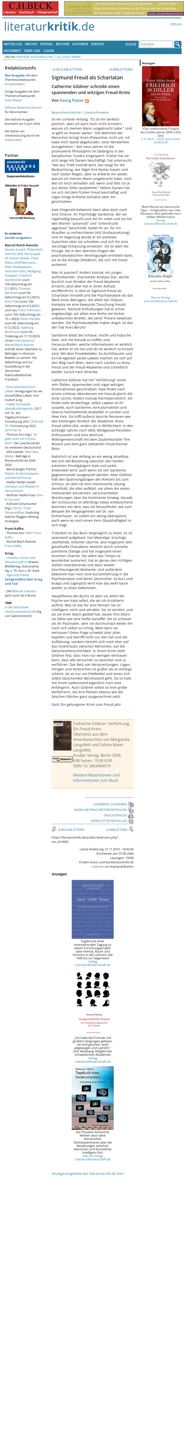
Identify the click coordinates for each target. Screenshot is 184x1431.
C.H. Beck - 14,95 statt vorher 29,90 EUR (160, 140)
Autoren (80, 44)
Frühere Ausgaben (31, 57)
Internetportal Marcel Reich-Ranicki (19, 342)
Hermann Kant (15, 271)
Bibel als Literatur (24, 591)
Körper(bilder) (15, 84)
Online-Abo (13, 140)
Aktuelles (13, 44)
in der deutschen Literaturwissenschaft (20, 609)
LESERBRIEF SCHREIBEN (113, 804)
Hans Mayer (13, 100)
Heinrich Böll (14, 254)
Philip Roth (34, 249)
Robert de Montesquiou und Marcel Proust (22, 475)
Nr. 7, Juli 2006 (58, 57)
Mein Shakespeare (18, 267)
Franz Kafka (13, 546)
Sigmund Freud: (23, 579)
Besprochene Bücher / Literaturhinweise (80, 112)
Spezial (46, 44)
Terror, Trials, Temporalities (18, 510)
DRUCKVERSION (119, 815)
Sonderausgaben (18, 237)
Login (48, 50)
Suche (130, 44)
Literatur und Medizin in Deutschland (22, 488)
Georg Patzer (72, 100)
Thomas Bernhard (17, 290)
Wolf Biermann (25, 262)
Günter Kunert (15, 249)
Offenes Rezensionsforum (23, 107)
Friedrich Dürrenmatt (18, 277)
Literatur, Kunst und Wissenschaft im (22, 561)
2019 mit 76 (13, 430)
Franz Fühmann (29, 310)
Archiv (31, 44)
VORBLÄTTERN (121, 69)
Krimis (76, 57)
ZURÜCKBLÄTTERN (67, 69)
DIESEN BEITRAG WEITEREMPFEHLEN (104, 810)
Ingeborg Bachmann (19, 329)
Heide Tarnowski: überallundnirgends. (19, 406)
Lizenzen (97, 866)
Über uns (32, 50)
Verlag (176, 24)
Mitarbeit (12, 50)
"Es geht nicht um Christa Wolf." (21, 438)
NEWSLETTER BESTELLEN (112, 821)
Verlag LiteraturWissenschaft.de (92, 963)
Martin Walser (20, 258)
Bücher (62, 44)
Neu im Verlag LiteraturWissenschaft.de (92, 1157)
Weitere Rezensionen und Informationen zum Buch (96, 777)
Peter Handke (30, 319)
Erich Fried (12, 301)
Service (97, 44)
